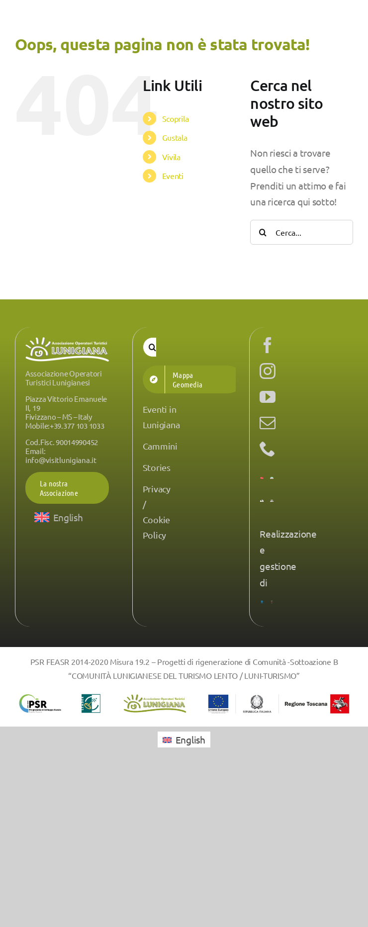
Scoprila (175, 118)
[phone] (268, 449)
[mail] (268, 423)
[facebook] (268, 345)
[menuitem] (58, 517)
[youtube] (268, 397)
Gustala (174, 137)
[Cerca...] (301, 232)
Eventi (173, 176)
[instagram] (268, 371)
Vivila (171, 157)
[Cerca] (262, 232)
